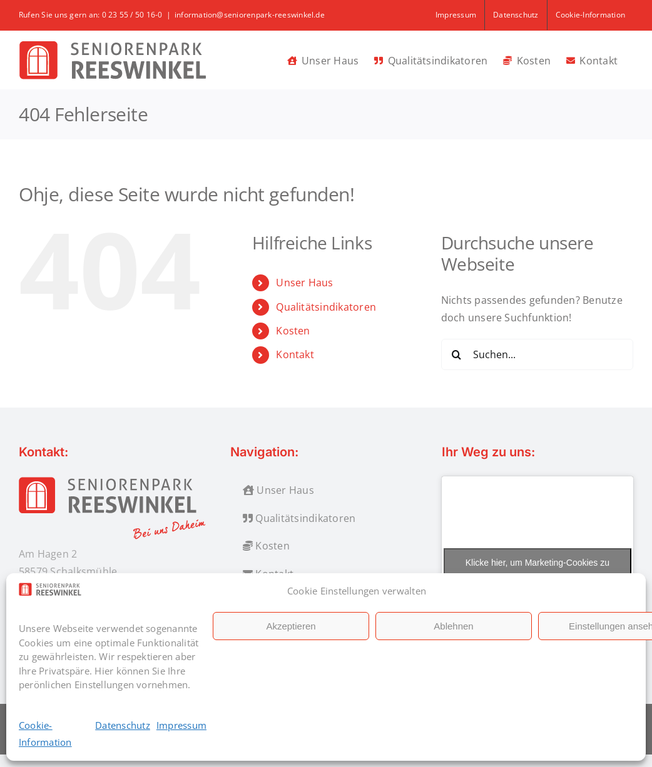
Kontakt (295, 354)
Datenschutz (122, 725)
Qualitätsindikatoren (326, 307)
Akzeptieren (290, 626)
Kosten (293, 331)
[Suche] (456, 354)
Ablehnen (453, 626)
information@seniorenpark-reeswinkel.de (250, 14)
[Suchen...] (537, 354)
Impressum (181, 725)
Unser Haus (304, 282)
